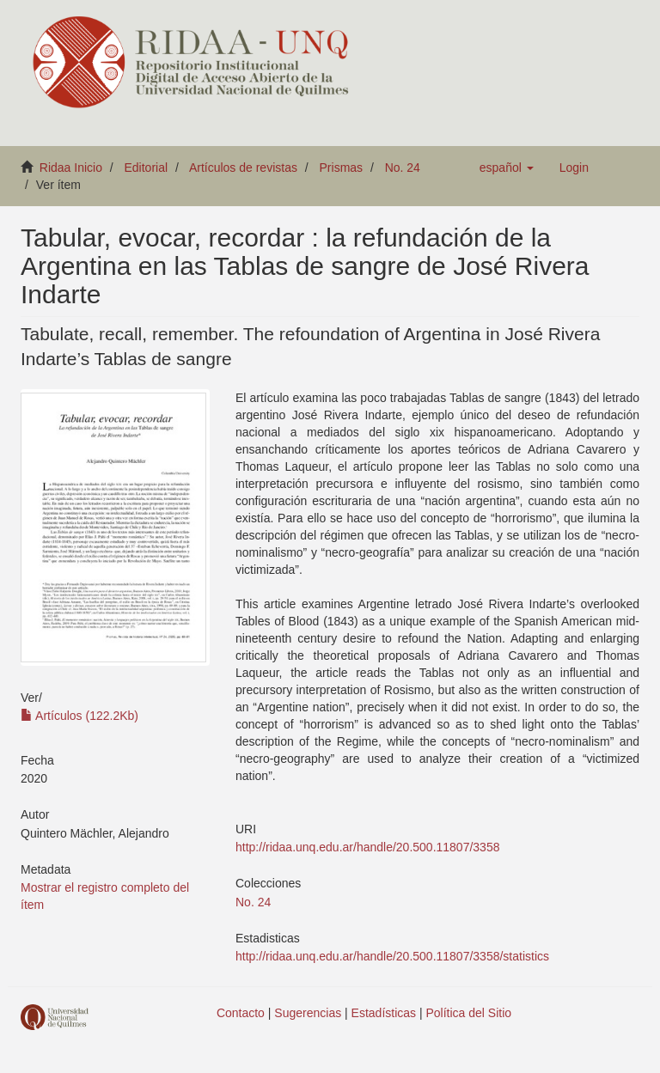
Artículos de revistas (243, 167)
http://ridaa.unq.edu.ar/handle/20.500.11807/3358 (367, 847)
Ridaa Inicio (71, 167)
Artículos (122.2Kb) (79, 715)
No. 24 (402, 167)
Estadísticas (383, 1013)
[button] (507, 167)
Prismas (342, 167)
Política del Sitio (469, 1013)
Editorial (146, 167)
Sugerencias (307, 1013)
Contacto (241, 1013)
